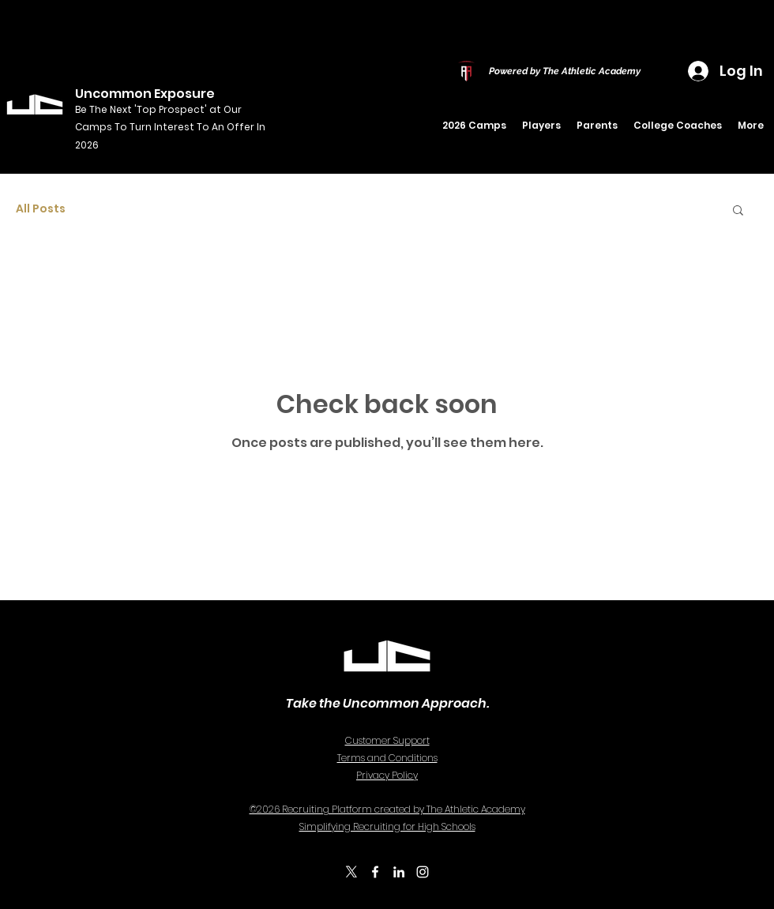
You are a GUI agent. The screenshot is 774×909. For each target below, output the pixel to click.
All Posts (41, 208)
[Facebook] (375, 872)
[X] (351, 872)
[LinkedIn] (399, 872)
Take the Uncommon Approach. (387, 703)
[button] (541, 125)
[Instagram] (422, 872)
